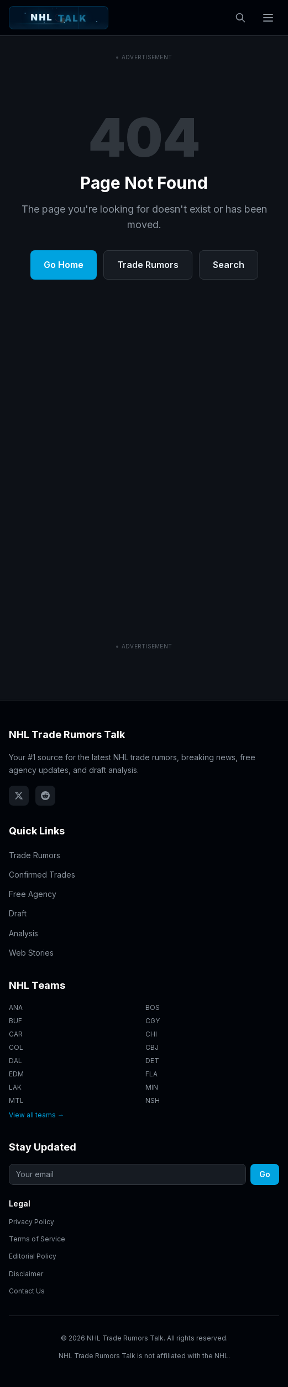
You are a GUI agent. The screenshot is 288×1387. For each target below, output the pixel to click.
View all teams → (36, 1115)
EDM (16, 1074)
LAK (15, 1087)
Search (228, 419)
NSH (152, 1100)
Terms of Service (37, 1239)
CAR (16, 1034)
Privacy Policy (31, 1222)
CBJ (152, 1047)
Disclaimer (26, 1274)
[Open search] (240, 18)
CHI (151, 1034)
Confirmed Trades (42, 874)
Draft (18, 913)
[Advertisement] (144, 126)
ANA (16, 1007)
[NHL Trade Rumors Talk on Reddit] (45, 796)
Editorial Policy (32, 1256)
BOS (152, 1007)
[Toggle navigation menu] (268, 18)
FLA (151, 1074)
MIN (151, 1087)
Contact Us (27, 1291)
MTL (16, 1100)
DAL (15, 1060)
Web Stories (31, 952)
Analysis (23, 933)
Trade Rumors (148, 419)
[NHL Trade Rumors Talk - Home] (58, 17)
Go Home (63, 419)
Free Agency (32, 894)
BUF (15, 1021)
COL (16, 1047)
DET (152, 1060)
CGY (152, 1021)
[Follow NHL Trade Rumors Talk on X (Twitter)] (19, 796)
